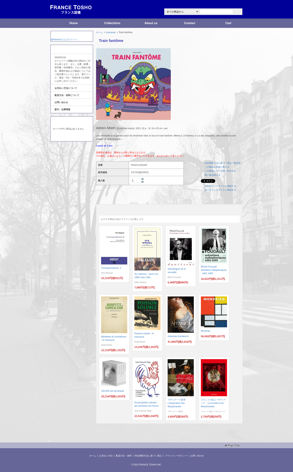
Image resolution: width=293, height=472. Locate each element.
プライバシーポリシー (176, 455)
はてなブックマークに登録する (220, 190)
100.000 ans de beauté (112, 391)
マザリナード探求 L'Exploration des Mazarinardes (178, 403)
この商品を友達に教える (217, 167)
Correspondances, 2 (111, 268)
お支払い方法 (106, 455)
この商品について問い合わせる (220, 171)
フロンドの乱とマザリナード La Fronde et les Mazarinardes (213, 403)
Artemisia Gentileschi (178, 336)
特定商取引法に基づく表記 (148, 455)
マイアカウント (231, 4)
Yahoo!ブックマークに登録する (220, 186)
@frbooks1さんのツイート (64, 39)
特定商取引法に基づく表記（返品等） (224, 163)
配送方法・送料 (124, 455)
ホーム (99, 32)
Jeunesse (110, 32)
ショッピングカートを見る (71, 136)
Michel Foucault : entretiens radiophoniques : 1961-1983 (214, 270)
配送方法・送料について (67, 95)
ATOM (68, 152)
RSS (66, 148)
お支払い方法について (66, 88)
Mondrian (205, 331)
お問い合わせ (61, 102)
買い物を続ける (212, 175)
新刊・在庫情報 (62, 109)
